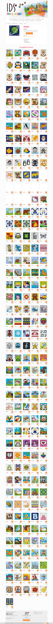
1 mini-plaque (32, 36)
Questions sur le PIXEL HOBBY (16, 20)
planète (29, 36)
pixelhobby (26, 36)
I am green (19, 18)
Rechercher (38, 20)
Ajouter (29, 33)
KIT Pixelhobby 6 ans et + (15, 23)
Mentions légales (8, 618)
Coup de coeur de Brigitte (26, 18)
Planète (25, 23)
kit (34, 36)
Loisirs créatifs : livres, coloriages (25, 19)
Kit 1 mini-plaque (21, 23)
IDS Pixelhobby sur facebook (38, 613)
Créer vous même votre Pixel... (14, 19)
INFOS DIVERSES (14, 18)
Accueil (10, 18)
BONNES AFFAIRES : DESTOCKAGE (39, 19)
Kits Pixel (42, 18)
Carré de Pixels (33, 18)
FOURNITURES (38, 18)
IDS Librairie (26, 20)
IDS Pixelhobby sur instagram (38, 612)
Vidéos (23, 20)
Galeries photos (32, 20)
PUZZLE (32, 19)
